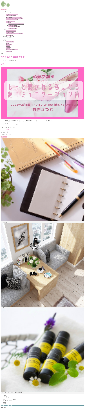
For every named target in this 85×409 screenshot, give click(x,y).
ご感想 (4, 39)
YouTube (8, 46)
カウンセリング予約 (10, 21)
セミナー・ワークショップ (9, 36)
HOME (4, 11)
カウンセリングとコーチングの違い (14, 18)
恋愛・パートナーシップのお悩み (16, 24)
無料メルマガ (9, 44)
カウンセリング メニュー (12, 14)
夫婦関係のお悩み (12, 28)
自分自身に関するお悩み (14, 26)
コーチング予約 (9, 35)
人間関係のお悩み (12, 25)
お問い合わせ (4, 9)
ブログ (7, 43)
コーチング (5, 29)
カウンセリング (7, 12)
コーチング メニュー (11, 31)
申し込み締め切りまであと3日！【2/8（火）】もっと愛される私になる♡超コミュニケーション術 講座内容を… (28, 120)
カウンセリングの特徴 (11, 15)
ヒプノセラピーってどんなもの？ (14, 17)
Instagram (8, 47)
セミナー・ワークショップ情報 (10, 124)
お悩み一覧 (8, 22)
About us (5, 40)
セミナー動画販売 (7, 38)
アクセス (8, 48)
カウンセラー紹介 (10, 41)
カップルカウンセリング (12, 19)
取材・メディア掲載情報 (12, 49)
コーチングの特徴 (10, 32)
